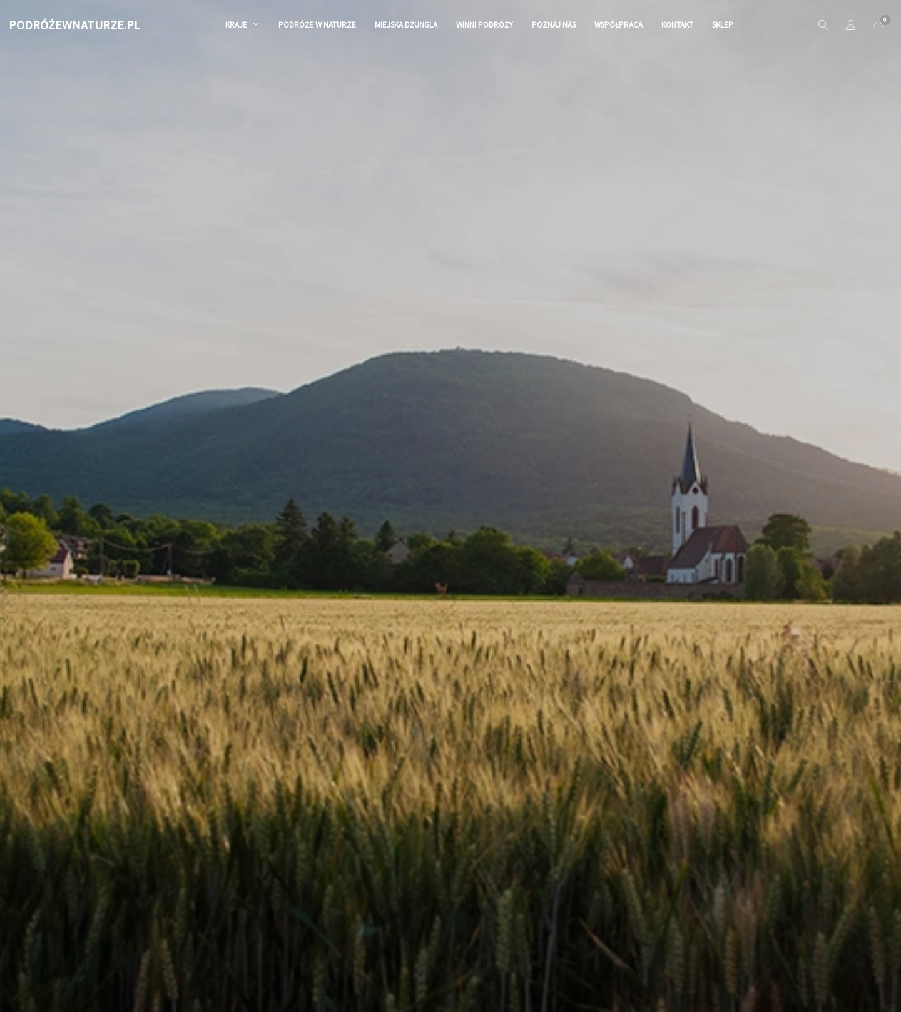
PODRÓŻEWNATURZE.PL (74, 25)
